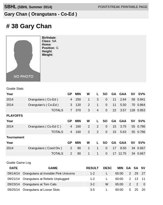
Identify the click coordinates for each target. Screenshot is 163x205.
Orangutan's (36, 104)
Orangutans (36, 99)
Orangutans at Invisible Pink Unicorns (49, 173)
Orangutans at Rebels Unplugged (46, 179)
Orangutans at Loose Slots (41, 189)
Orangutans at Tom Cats (40, 184)
